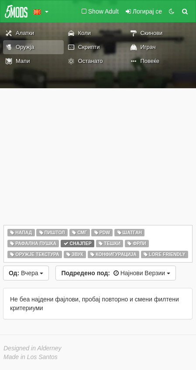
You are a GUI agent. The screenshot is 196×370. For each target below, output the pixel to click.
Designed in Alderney (32, 348)
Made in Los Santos (30, 356)
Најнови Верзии (115, 273)
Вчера (26, 273)
